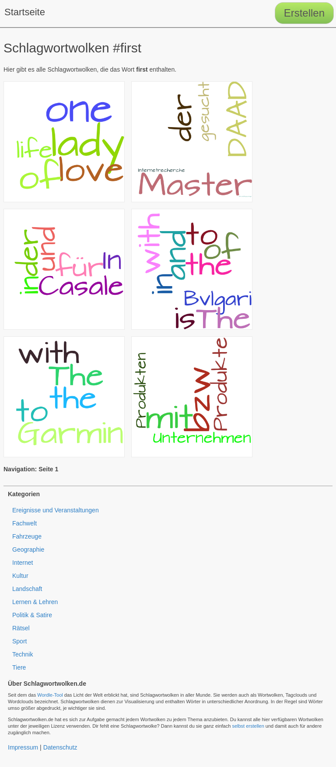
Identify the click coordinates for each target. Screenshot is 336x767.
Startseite (24, 12)
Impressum (23, 747)
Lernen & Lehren (35, 601)
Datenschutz (60, 747)
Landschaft (27, 588)
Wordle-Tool (50, 695)
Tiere (19, 667)
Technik (22, 654)
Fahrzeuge (27, 536)
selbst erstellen (248, 726)
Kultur (20, 575)
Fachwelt (24, 523)
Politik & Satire (32, 615)
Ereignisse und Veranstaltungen (55, 510)
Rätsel (21, 628)
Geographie (28, 549)
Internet (22, 562)
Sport (19, 641)
